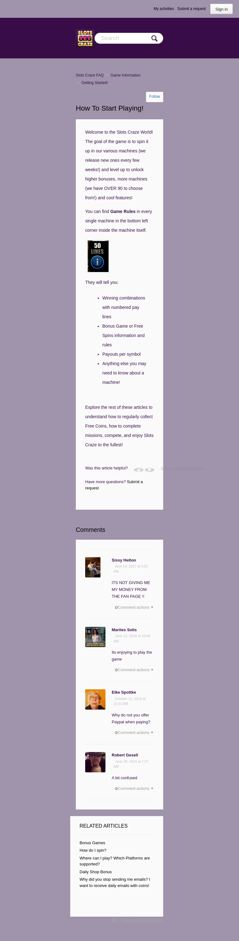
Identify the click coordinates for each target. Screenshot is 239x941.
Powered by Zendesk (141, 920)
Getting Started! (94, 83)
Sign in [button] (221, 9)
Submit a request (192, 9)
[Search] (129, 38)
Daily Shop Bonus (96, 871)
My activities (164, 9)
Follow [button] (154, 96)
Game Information (125, 75)
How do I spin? (93, 850)
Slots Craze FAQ (90, 75)
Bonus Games (92, 842)
